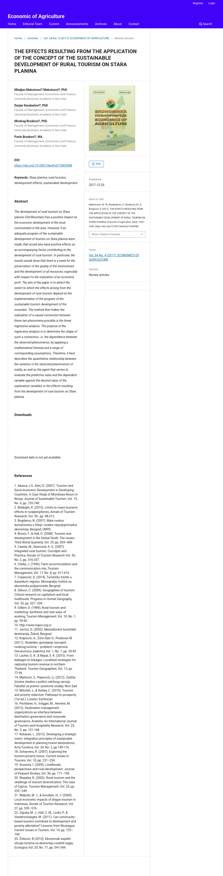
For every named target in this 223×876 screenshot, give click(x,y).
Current (54, 24)
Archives (101, 24)
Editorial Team (32, 24)
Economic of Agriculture (36, 16)
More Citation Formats (106, 234)
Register (198, 3)
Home (12, 24)
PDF (98, 164)
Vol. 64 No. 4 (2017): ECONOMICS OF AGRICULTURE (76, 38)
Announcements (77, 24)
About (118, 24)
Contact (133, 24)
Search (205, 24)
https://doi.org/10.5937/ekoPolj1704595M (43, 165)
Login (211, 3)
